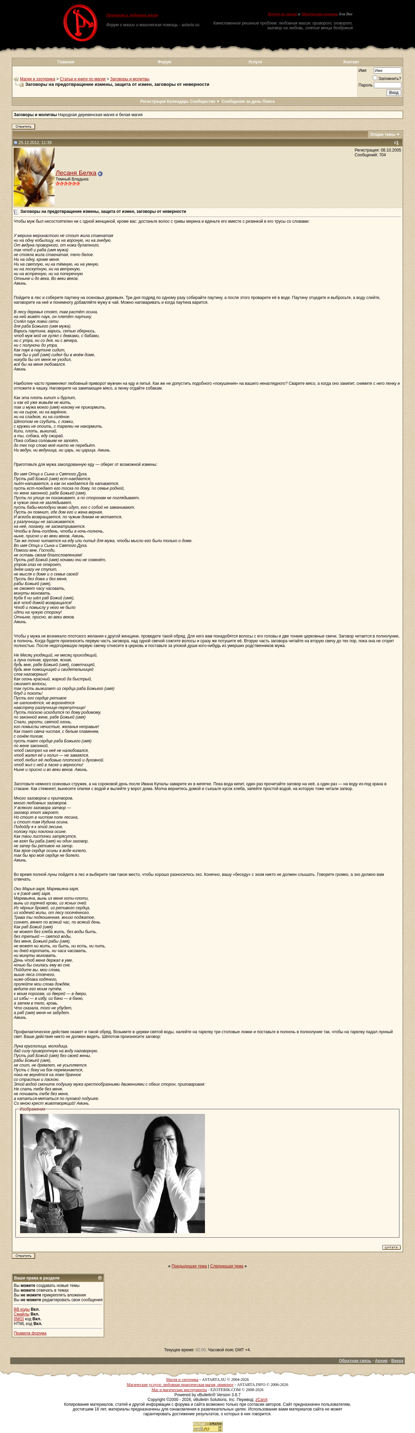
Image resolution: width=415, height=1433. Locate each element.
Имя (362, 70)
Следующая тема (226, 1266)
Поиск (268, 101)
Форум (164, 62)
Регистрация (153, 101)
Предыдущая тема (189, 1266)
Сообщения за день (241, 101)
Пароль (365, 85)
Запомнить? (387, 78)
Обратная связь (355, 1360)
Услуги (255, 62)
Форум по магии (282, 14)
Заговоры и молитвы (129, 79)
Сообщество (205, 101)
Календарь (178, 101)
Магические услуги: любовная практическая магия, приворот (180, 1384)
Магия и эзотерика (37, 79)
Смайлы (21, 1314)
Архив (381, 1360)
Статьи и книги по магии (83, 79)
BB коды (22, 1309)
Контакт (351, 62)
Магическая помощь (319, 14)
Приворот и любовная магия (132, 15)
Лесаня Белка (75, 172)
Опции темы (383, 134)
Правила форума (30, 1333)
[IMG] (18, 1319)
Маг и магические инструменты (179, 1389)
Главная (66, 62)
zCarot (261, 1399)
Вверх (397, 1360)
